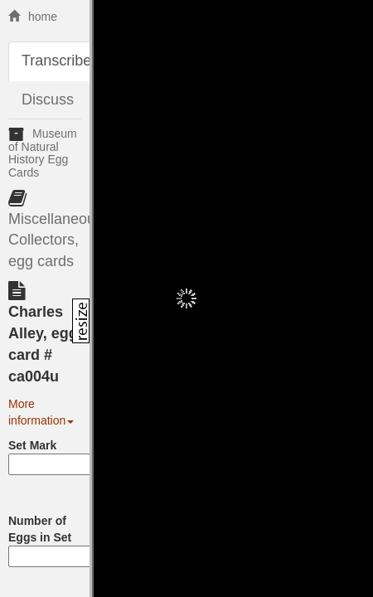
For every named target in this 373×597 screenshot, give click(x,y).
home (32, 16)
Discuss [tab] (48, 99)
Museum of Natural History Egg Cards (42, 152)
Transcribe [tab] (56, 60)
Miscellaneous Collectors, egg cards (55, 240)
